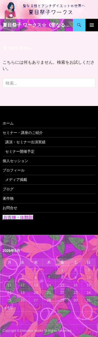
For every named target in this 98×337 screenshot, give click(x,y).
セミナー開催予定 (19, 151)
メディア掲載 (16, 180)
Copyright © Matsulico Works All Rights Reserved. (37, 331)
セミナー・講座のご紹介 (23, 133)
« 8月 (8, 308)
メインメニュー (91, 25)
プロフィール (14, 170)
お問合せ (10, 208)
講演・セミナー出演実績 (25, 142)
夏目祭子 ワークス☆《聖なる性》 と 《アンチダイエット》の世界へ (38, 25)
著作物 (8, 198)
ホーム (8, 123)
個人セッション (15, 161)
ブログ (8, 189)
